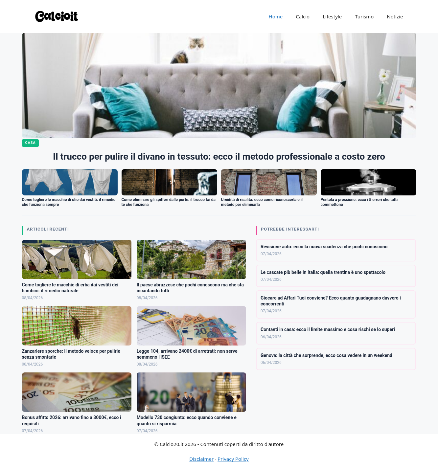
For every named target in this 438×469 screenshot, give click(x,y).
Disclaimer (201, 459)
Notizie (395, 16)
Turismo (364, 16)
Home (276, 16)
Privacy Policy (233, 459)
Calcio (303, 16)
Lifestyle (332, 16)
